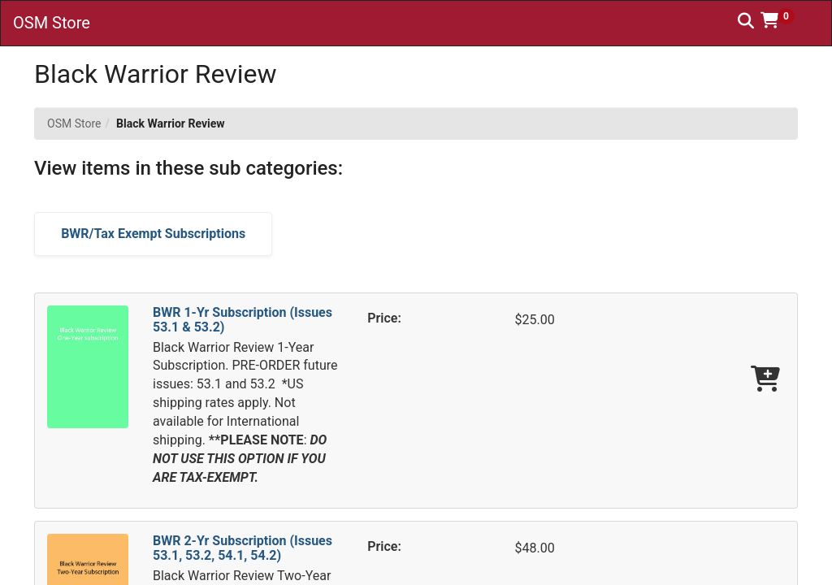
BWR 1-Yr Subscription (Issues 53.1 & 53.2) (242, 320)
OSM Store (74, 123)
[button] (783, 20)
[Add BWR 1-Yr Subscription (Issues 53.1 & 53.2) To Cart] (765, 380)
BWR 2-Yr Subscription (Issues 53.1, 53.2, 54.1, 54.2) (242, 548)
